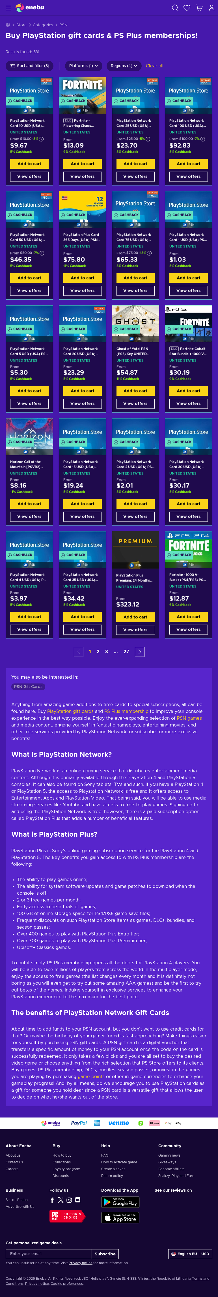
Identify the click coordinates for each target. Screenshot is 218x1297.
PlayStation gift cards (70, 711)
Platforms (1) (83, 66)
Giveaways (167, 1162)
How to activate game (119, 1162)
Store (21, 25)
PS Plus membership (126, 711)
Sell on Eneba (17, 1200)
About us (13, 1155)
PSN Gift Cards (28, 687)
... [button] (116, 651)
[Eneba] (30, 7)
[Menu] (8, 8)
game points (91, 1076)
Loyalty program (66, 1169)
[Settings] (190, 1254)
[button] (139, 652)
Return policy (112, 1176)
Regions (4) (124, 66)
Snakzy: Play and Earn (176, 1176)
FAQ (105, 1155)
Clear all (154, 66)
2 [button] (98, 651)
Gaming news (169, 1155)
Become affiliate (171, 1169)
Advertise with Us (20, 1206)
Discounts (61, 1176)
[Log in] (212, 8)
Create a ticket (113, 1169)
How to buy (62, 1155)
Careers (12, 1169)
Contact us (14, 1162)
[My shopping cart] (199, 8)
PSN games (189, 718)
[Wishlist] (187, 8)
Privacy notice (80, 1263)
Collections (62, 1162)
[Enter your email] (49, 1254)
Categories (43, 25)
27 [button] (126, 651)
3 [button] (106, 651)
